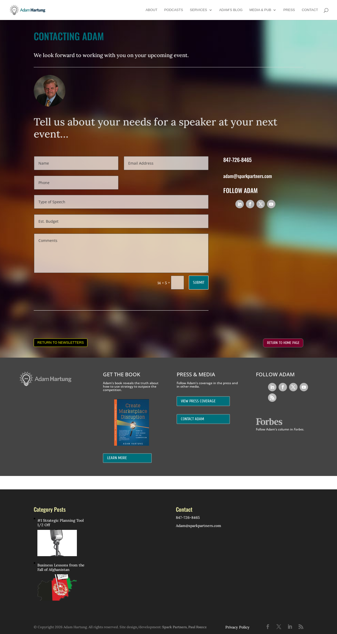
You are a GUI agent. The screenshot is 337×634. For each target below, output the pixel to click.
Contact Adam (192, 419)
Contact (310, 10)
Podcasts (173, 10)
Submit (198, 282)
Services (198, 10)
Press (289, 10)
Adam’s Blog (230, 10)
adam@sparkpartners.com (247, 176)
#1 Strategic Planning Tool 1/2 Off (60, 522)
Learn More (117, 458)
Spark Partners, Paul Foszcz (184, 627)
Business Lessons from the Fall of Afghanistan (61, 567)
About (151, 10)
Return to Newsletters (60, 342)
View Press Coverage (198, 401)
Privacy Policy (237, 627)
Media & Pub (260, 10)
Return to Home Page (283, 343)
